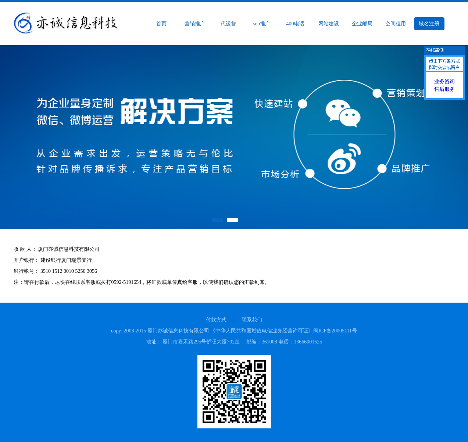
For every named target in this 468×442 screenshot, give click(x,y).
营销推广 (195, 23)
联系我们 (252, 319)
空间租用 (395, 23)
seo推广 (262, 23)
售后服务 (444, 89)
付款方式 (216, 319)
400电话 (295, 23)
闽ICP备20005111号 (335, 331)
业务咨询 (444, 81)
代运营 (228, 23)
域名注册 (429, 23)
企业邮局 (362, 23)
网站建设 (328, 23)
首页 (161, 23)
